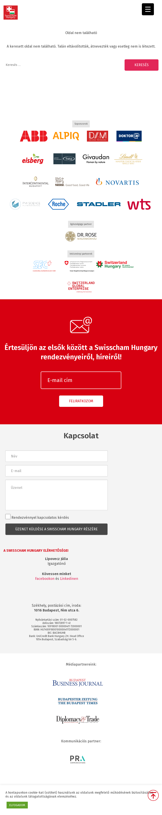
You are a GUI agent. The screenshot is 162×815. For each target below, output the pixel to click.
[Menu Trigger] (148, 9)
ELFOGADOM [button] (17, 805)
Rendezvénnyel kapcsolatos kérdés (37, 517)
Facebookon (45, 579)
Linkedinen (69, 579)
